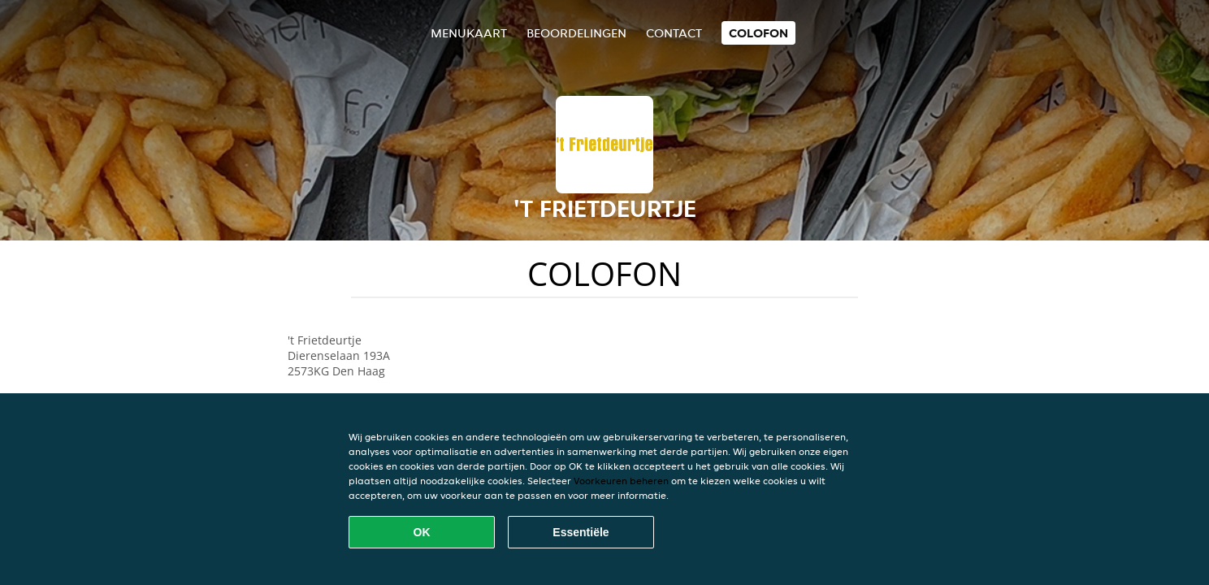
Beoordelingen (576, 32)
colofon (758, 32)
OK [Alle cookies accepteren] (422, 532)
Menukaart (469, 32)
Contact (674, 32)
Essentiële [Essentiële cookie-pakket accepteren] (580, 532)
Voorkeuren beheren (621, 480)
